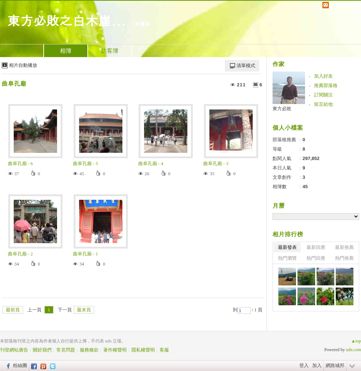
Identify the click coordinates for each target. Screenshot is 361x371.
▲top (356, 341)
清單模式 (245, 65)
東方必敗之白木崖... (66, 20)
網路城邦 (335, 365)
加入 (317, 365)
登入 (304, 365)
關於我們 (42, 350)
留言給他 (323, 104)
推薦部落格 (326, 85)
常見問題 (65, 350)
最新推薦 (344, 247)
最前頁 (13, 309)
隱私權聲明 (143, 350)
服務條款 (89, 350)
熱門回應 (315, 258)
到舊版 (142, 23)
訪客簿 (109, 51)
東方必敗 (282, 108)
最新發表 (287, 247)
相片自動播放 (23, 65)
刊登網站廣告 (14, 350)
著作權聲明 (115, 350)
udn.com (353, 349)
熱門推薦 (344, 258)
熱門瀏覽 (287, 258)
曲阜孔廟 (14, 84)
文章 (21, 51)
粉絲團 (20, 365)
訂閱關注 (323, 95)
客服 (164, 350)
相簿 (65, 51)
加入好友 (323, 76)
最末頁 (84, 309)
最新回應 (315, 247)
